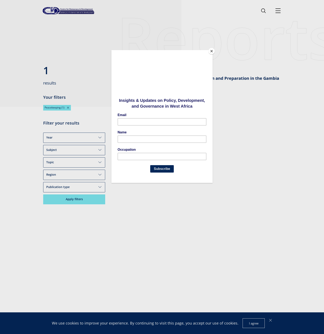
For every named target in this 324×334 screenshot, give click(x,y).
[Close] (211, 51)
